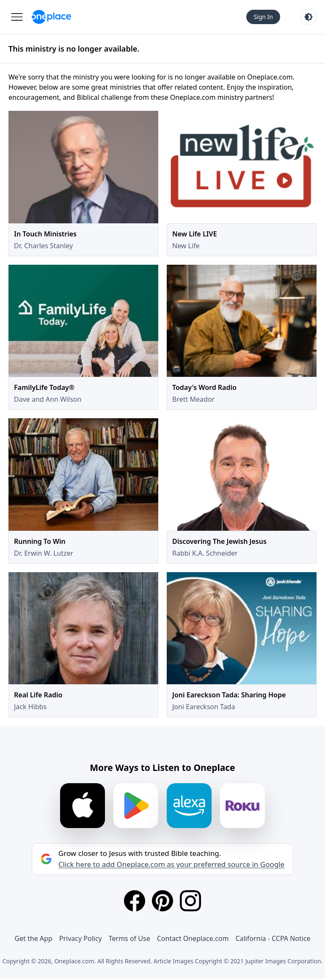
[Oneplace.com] (51, 17)
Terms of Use (129, 938)
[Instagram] (190, 900)
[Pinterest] (162, 900)
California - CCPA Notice (272, 938)
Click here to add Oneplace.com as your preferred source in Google (171, 864)
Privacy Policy (80, 938)
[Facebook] (134, 900)
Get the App (33, 938)
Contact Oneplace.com (193, 938)
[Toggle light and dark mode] (308, 17)
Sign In (263, 17)
